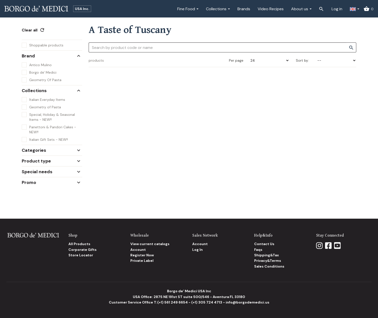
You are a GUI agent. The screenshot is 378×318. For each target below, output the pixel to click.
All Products (79, 244)
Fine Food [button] (187, 8)
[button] (354, 8)
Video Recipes (271, 8)
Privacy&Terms (267, 260)
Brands (243, 8)
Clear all (33, 30)
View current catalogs (150, 244)
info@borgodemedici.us (247, 302)
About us (301, 8)
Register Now (142, 255)
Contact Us (264, 244)
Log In (197, 249)
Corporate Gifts (82, 249)
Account (138, 249)
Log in (337, 8)
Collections (218, 8)
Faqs (258, 249)
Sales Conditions (269, 266)
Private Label (142, 260)
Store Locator (80, 255)
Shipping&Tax (266, 255)
